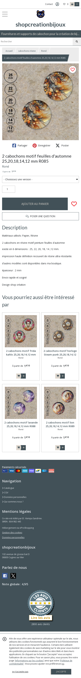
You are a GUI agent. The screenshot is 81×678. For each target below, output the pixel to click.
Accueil (9, 50)
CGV (5, 492)
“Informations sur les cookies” (29, 660)
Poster (62, 145)
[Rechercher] (77, 42)
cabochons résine (27, 50)
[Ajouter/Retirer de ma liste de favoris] (74, 203)
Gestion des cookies (12, 532)
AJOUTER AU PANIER (35, 204)
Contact (49, 4)
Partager (19, 145)
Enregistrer (41, 145)
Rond (44, 50)
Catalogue (8, 488)
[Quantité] (8, 189)
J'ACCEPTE (61, 671)
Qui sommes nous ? (12, 501)
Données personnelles (14, 497)
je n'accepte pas (20, 671)
